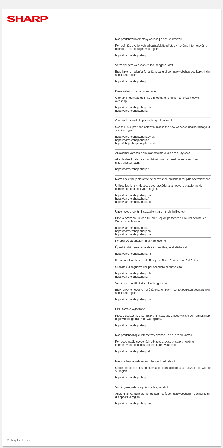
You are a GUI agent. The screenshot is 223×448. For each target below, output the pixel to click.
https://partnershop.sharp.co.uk (135, 136)
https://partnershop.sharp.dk (133, 81)
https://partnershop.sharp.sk (133, 351)
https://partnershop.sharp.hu (133, 253)
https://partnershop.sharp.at (132, 227)
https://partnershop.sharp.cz (133, 55)
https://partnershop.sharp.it (132, 276)
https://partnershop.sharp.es (133, 377)
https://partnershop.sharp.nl (132, 110)
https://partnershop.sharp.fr (132, 198)
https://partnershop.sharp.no (133, 299)
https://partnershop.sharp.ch (133, 201)
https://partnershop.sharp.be (133, 107)
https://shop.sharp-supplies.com (135, 143)
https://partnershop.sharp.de (133, 234)
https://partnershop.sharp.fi (132, 169)
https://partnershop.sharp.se (133, 403)
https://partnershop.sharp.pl (132, 140)
